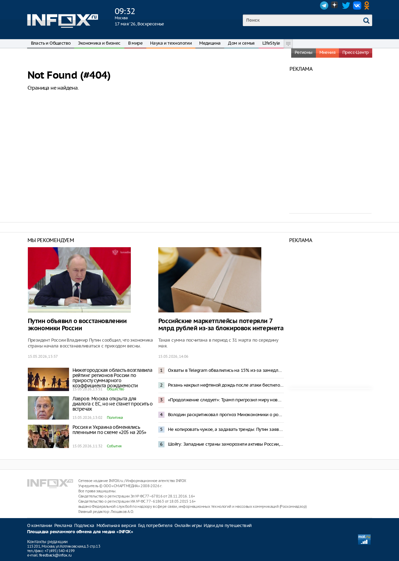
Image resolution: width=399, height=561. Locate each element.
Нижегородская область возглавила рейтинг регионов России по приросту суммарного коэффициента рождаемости (112, 378)
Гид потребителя (155, 525)
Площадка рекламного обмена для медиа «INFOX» (80, 532)
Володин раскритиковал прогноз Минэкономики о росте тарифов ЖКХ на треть (226, 414)
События (114, 446)
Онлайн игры (188, 525)
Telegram (324, 5)
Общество (115, 389)
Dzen (335, 5)
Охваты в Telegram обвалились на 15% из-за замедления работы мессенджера (226, 370)
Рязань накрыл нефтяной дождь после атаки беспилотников (226, 385)
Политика (115, 417)
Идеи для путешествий (227, 525)
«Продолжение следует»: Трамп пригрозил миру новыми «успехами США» (226, 399)
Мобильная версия (116, 525)
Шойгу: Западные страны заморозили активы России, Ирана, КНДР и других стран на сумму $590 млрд (226, 444)
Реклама (63, 525)
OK (368, 5)
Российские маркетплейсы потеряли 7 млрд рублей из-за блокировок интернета (221, 325)
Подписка (84, 525)
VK (357, 5)
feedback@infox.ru (55, 555)
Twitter (346, 5)
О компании (39, 525)
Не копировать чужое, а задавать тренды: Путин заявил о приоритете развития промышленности (226, 429)
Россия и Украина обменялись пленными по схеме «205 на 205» (109, 429)
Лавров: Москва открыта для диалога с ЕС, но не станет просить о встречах (112, 404)
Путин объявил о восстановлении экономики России (77, 325)
